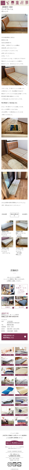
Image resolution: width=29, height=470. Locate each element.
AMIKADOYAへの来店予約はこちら (8, 336)
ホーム (20, 437)
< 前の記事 (4, 214)
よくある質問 (9, 437)
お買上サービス (17, 435)
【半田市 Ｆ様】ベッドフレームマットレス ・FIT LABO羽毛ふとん (20, 251)
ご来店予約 (5, 435)
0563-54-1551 (10, 324)
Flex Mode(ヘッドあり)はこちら (9, 102)
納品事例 (24, 435)
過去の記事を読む (14, 215)
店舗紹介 (10, 435)
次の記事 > (25, 214)
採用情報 (16, 437)
